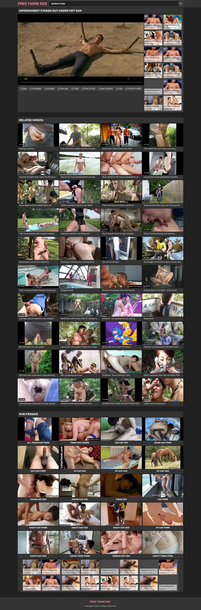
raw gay (64, 88)
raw (120, 88)
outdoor (51, 88)
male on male (134, 88)
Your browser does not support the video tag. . (81, 49)
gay (25, 88)
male (76, 88)
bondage (37, 88)
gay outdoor (107, 88)
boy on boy (90, 88)
